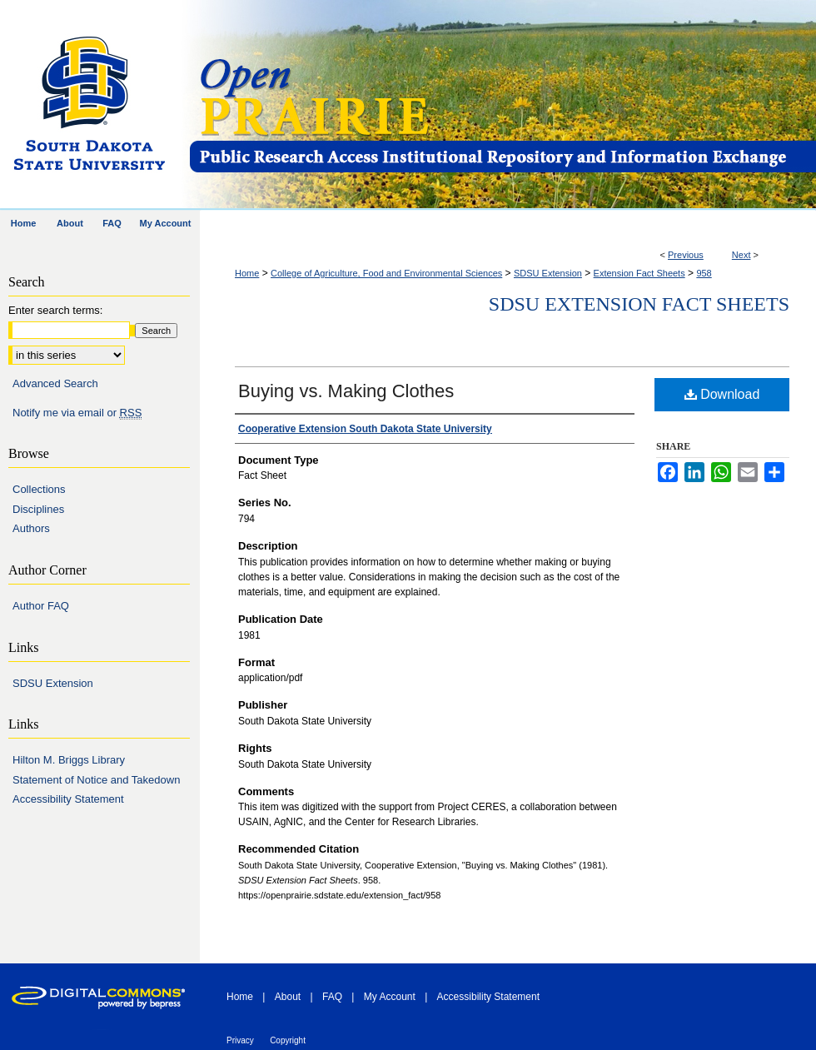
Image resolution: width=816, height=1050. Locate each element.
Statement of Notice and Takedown (96, 780)
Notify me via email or (77, 413)
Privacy (240, 1040)
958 (703, 273)
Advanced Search (55, 383)
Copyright (288, 1040)
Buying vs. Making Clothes (346, 391)
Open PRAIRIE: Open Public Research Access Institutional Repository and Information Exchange (501, 105)
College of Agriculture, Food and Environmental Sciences (386, 273)
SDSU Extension (548, 273)
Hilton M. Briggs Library (68, 760)
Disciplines (38, 509)
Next (741, 255)
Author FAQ (40, 606)
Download (722, 394)
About (288, 997)
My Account (389, 997)
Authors (31, 528)
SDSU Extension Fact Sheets (639, 304)
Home (247, 273)
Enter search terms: (55, 310)
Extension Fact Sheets (639, 273)
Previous (686, 255)
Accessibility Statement (68, 799)
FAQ (332, 997)
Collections (39, 489)
